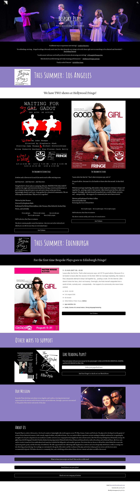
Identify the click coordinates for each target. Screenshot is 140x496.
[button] (137, 2)
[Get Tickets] (41, 230)
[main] (70, 21)
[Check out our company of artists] (70, 475)
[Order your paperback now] (93, 367)
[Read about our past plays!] (70, 467)
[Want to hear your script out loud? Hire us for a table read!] (70, 459)
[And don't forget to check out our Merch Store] (93, 373)
